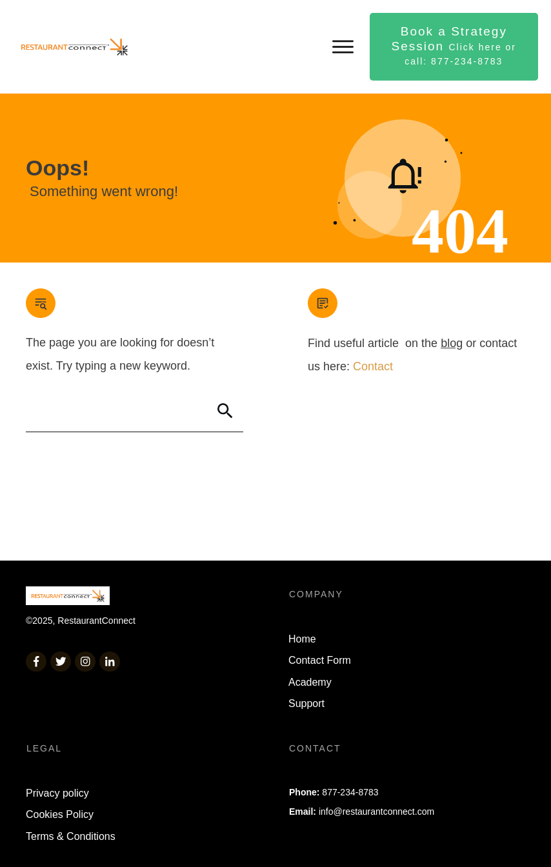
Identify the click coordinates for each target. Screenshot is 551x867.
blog (452, 343)
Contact (373, 366)
